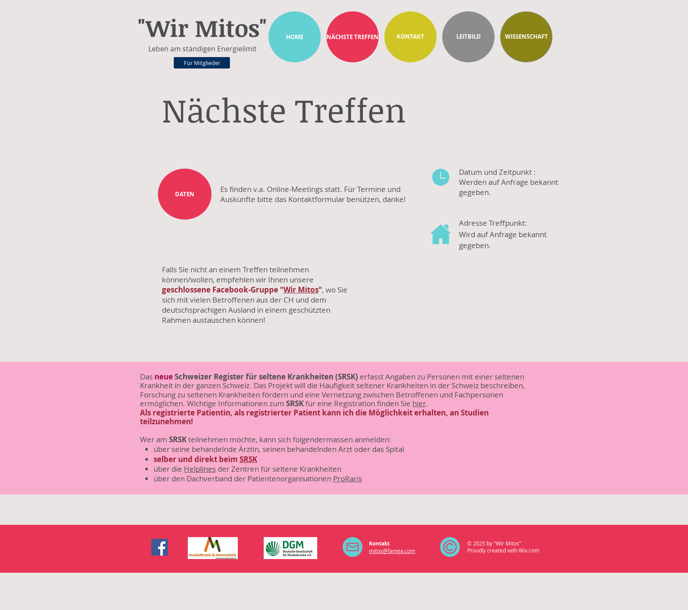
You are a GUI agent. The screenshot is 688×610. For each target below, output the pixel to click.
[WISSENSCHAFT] (526, 36)
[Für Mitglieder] (202, 63)
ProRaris (347, 478)
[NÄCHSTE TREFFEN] (352, 36)
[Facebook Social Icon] (159, 547)
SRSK (248, 459)
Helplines (200, 469)
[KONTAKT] (410, 36)
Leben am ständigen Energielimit (202, 49)
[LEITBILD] (468, 36)
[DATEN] (184, 194)
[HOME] (295, 36)
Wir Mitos (301, 290)
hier (419, 403)
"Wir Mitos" (202, 27)
